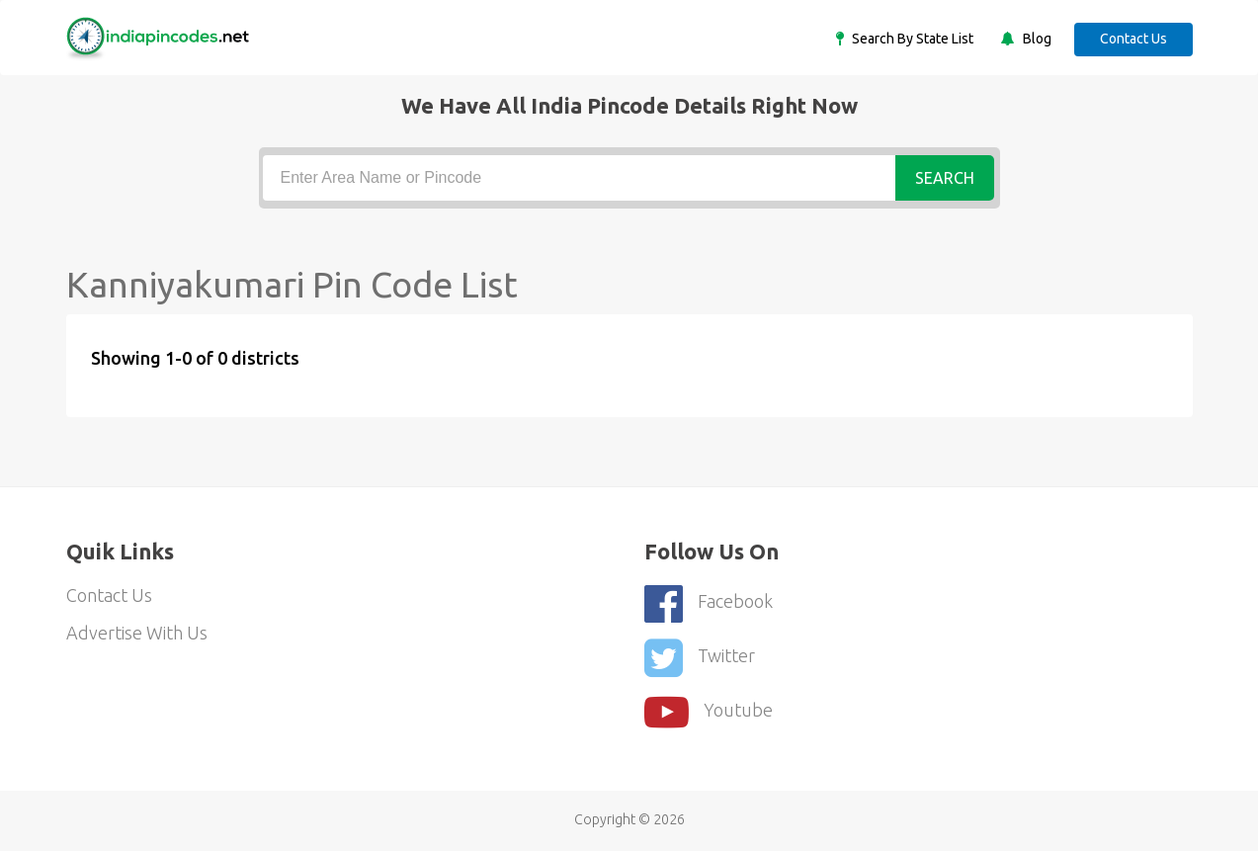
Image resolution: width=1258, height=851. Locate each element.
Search (944, 178)
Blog (1035, 38)
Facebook (708, 603)
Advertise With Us (137, 632)
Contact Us (1133, 38)
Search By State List (911, 38)
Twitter (699, 658)
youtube (708, 712)
